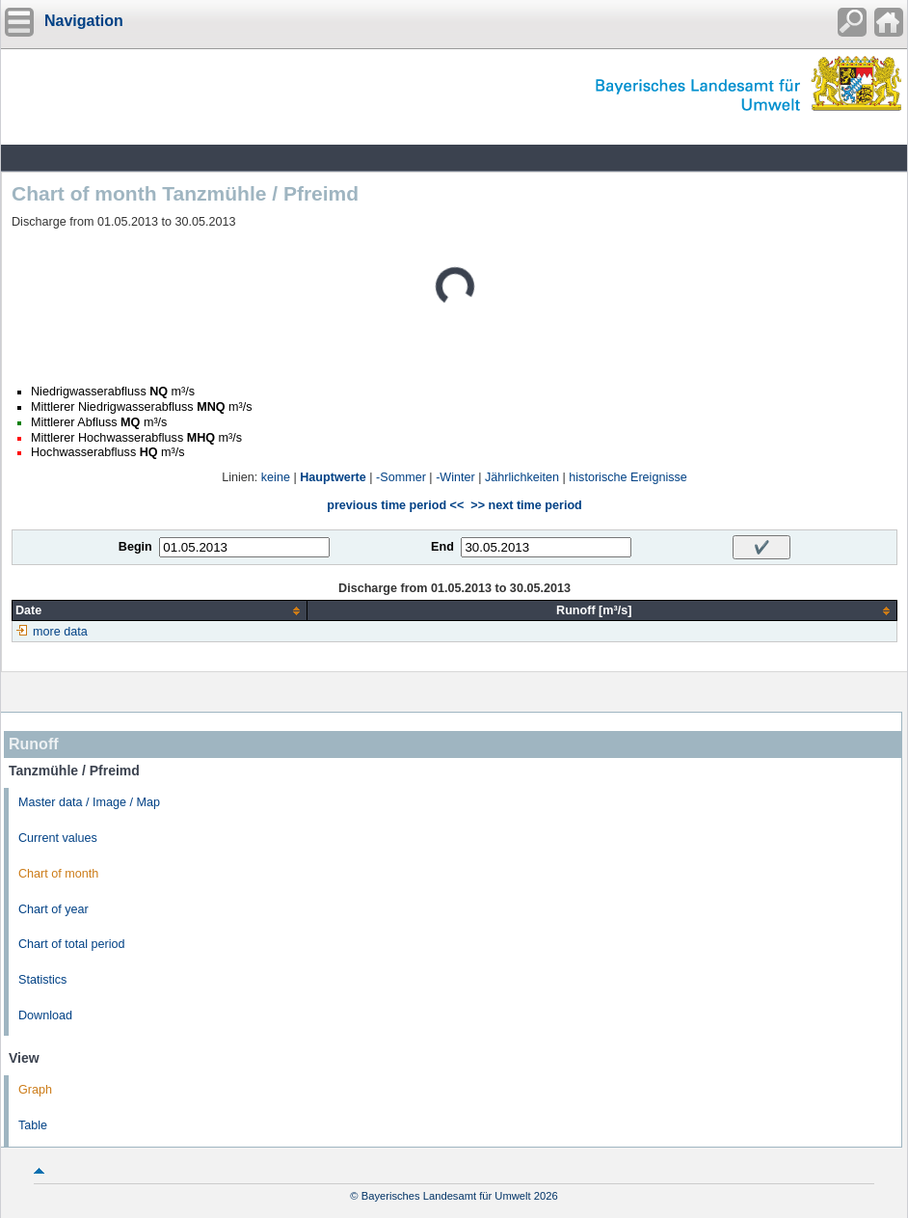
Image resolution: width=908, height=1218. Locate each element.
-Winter (455, 477)
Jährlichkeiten (522, 477)
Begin (135, 547)
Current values (57, 838)
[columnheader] (160, 611)
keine (275, 477)
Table (32, 1125)
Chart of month (58, 873)
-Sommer (401, 477)
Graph (35, 1089)
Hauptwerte (333, 477)
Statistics (42, 980)
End (442, 547)
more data (60, 631)
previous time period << (395, 505)
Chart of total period (71, 944)
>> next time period (525, 505)
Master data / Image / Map (89, 802)
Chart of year (53, 909)
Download (45, 1015)
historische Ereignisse (628, 477)
